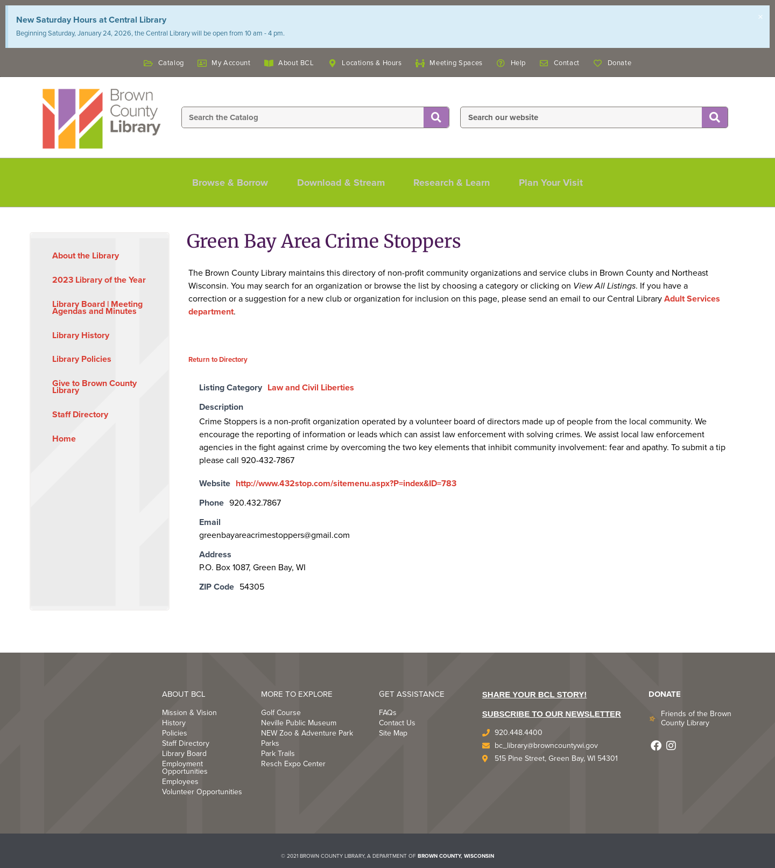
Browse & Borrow (225, 182)
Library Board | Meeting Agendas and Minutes (97, 308)
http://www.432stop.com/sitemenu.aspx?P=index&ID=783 (346, 483)
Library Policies (81, 359)
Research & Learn (453, 182)
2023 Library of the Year (99, 280)
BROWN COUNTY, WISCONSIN (456, 856)
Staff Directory (80, 414)
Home (64, 438)
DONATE (665, 694)
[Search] (436, 118)
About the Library (85, 255)
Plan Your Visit (556, 182)
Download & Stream (339, 182)
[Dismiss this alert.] (760, 18)
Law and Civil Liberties (310, 387)
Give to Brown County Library (94, 387)
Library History (80, 335)
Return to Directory (218, 359)
